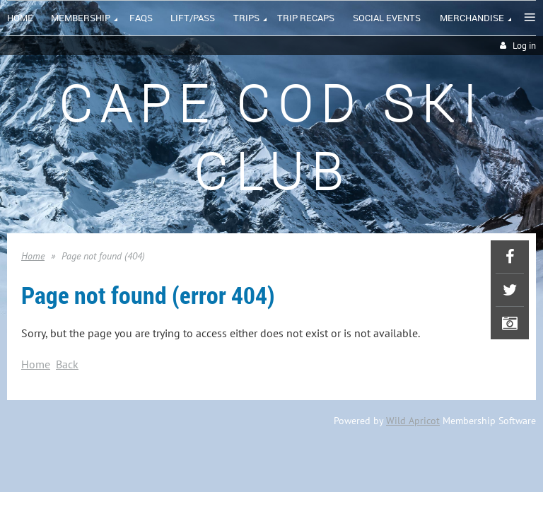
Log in (524, 46)
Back (67, 364)
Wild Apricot (413, 420)
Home (33, 256)
